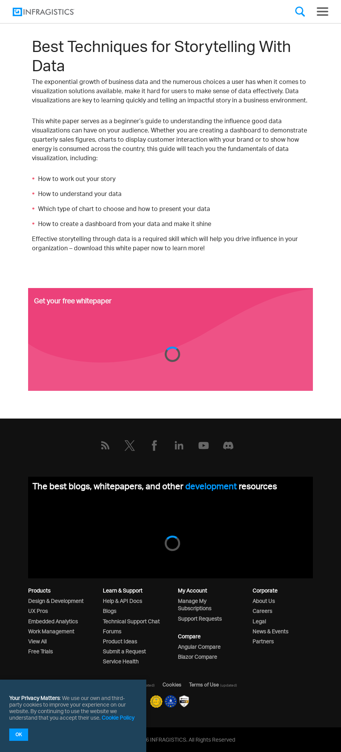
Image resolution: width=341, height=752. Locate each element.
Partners (263, 641)
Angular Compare (199, 646)
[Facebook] (154, 445)
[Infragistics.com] (51, 12)
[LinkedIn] (179, 445)
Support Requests (200, 618)
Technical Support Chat (131, 621)
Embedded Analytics (53, 621)
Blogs (109, 611)
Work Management (51, 631)
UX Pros (38, 611)
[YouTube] (203, 445)
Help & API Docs (122, 601)
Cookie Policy (118, 717)
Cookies (171, 685)
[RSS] (105, 445)
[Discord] (228, 445)
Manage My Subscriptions (194, 604)
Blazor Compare (197, 656)
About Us (263, 601)
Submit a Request (124, 651)
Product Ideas (120, 641)
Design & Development (56, 601)
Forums (112, 631)
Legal (259, 621)
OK (18, 734)
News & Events (270, 631)
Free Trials (40, 651)
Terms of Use (204, 685)
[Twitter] (129, 445)
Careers (262, 611)
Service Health (121, 661)
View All (37, 641)
